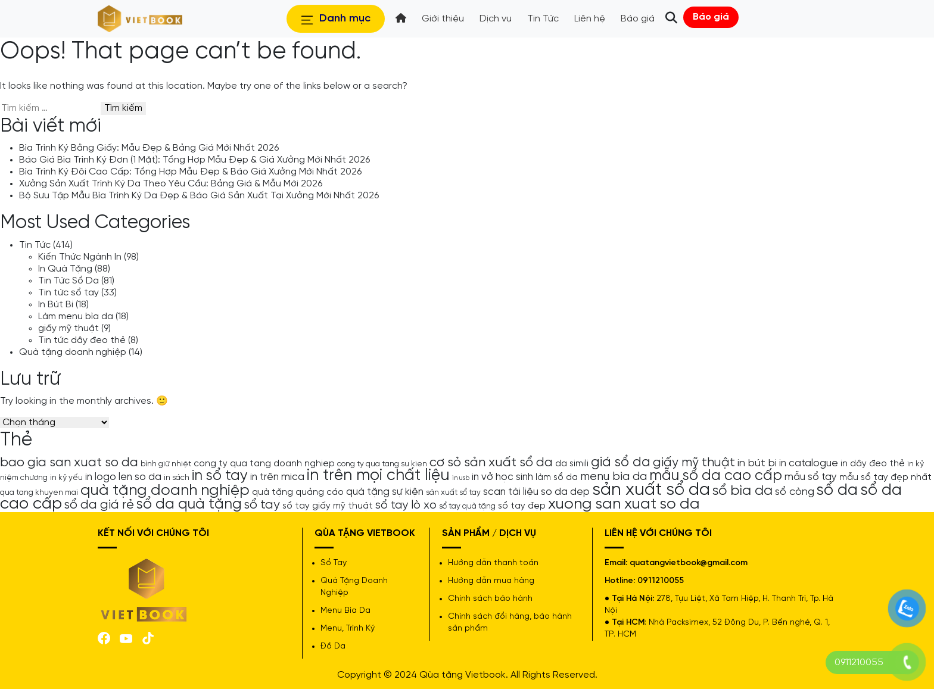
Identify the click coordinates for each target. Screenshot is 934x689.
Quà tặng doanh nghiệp (72, 352)
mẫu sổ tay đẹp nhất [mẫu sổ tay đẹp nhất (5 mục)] (885, 477)
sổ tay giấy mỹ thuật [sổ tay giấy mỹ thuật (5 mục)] (327, 506)
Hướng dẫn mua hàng (491, 580)
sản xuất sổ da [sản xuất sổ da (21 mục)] (651, 490)
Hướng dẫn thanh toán (493, 563)
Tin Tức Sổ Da (68, 281)
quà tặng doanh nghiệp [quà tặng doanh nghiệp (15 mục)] (165, 490)
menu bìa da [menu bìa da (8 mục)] (613, 476)
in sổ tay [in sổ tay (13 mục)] (220, 476)
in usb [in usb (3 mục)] (460, 478)
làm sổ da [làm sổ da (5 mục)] (557, 477)
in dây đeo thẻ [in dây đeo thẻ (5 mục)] (872, 464)
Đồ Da (332, 646)
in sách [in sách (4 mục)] (176, 477)
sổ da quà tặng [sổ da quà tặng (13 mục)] (189, 504)
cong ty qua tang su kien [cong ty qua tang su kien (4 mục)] (382, 464)
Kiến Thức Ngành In (80, 257)
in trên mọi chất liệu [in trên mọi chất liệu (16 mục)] (378, 475)
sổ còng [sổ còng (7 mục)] (794, 492)
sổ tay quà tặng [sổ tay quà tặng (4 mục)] (467, 506)
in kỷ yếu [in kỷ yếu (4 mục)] (66, 477)
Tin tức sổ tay (68, 293)
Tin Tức (35, 245)
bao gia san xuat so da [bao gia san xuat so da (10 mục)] (69, 462)
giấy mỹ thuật (68, 328)
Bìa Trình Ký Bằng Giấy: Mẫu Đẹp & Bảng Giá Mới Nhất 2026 (149, 148)
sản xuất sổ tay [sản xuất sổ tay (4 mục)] (453, 492)
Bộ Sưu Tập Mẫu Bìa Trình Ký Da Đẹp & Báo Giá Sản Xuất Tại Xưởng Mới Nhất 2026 (199, 196)
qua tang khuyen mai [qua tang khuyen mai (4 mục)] (39, 492)
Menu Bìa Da (345, 610)
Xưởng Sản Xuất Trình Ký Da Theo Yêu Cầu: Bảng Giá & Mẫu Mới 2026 (170, 184)
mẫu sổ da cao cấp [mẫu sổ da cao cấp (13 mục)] (715, 476)
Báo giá (711, 17)
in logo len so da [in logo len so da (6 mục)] (123, 477)
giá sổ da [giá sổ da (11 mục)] (620, 463)
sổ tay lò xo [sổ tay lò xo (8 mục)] (406, 505)
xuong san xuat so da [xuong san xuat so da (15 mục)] (624, 504)
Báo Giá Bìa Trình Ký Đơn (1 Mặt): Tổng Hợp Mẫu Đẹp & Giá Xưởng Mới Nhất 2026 (194, 160)
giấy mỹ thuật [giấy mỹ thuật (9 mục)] (694, 462)
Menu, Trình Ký (347, 628)
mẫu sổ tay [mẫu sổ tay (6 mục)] (810, 477)
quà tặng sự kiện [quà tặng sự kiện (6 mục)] (385, 492)
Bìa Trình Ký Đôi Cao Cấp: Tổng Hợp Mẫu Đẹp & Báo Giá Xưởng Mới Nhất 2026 (190, 172)
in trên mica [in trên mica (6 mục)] (277, 477)
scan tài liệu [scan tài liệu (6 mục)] (510, 492)
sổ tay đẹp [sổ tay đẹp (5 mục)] (522, 506)
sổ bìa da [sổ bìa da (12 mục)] (742, 491)
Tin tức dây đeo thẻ (82, 340)
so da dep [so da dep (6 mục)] (565, 492)
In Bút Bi (55, 305)
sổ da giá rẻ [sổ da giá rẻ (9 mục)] (99, 505)
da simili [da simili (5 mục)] (572, 464)
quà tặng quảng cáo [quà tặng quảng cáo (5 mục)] (298, 492)
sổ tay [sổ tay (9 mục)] (262, 505)
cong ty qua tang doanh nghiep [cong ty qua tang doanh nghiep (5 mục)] (264, 464)
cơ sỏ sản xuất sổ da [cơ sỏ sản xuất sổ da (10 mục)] (491, 462)
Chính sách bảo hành (490, 598)
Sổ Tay (333, 563)
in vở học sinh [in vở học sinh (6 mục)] (502, 477)
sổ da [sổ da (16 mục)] (837, 490)
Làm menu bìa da (75, 316)
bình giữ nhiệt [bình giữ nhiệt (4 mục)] (166, 464)
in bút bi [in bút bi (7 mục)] (757, 463)
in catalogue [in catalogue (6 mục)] (808, 463)
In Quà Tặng (65, 269)
